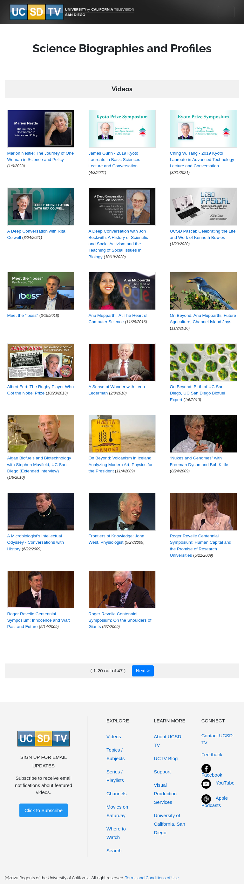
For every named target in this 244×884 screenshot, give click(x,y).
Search (114, 850)
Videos (113, 736)
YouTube (225, 782)
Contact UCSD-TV (217, 739)
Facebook (211, 775)
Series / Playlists (115, 776)
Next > (143, 670)
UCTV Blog (166, 758)
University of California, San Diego (169, 824)
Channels (116, 793)
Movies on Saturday (117, 811)
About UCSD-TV (168, 741)
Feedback (211, 754)
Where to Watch (116, 833)
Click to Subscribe (43, 810)
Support (162, 771)
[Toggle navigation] (226, 12)
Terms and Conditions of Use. (152, 877)
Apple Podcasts (214, 801)
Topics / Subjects (115, 754)
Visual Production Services (165, 793)
